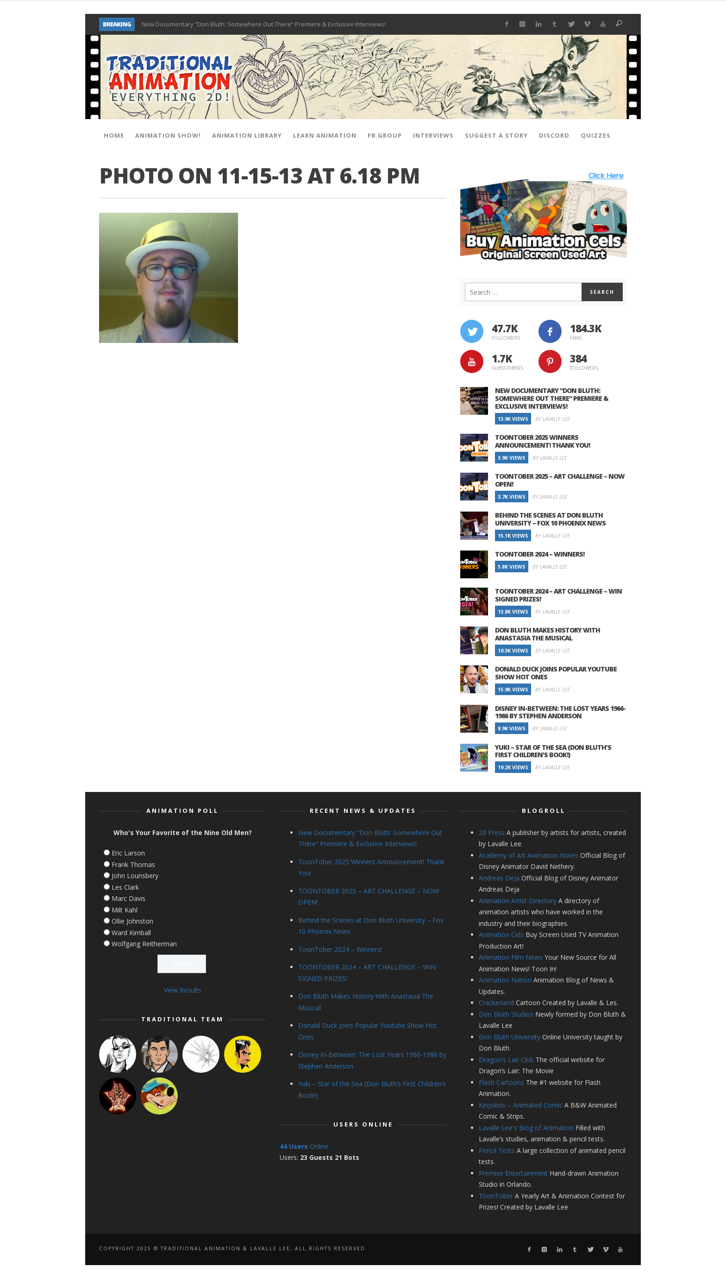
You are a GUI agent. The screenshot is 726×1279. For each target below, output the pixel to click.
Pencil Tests (497, 1150)
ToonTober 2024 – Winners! (539, 554)
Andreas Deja (499, 878)
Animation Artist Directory (518, 900)
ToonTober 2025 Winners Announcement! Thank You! (542, 441)
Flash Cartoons (501, 1082)
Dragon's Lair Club (506, 1059)
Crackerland (496, 1002)
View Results (182, 990)
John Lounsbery (135, 875)
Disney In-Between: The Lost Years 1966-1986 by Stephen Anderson (560, 712)
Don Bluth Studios (506, 1014)
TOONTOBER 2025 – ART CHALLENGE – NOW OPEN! (560, 480)
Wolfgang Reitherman (144, 943)
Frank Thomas (133, 864)
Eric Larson (128, 852)
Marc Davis (128, 898)
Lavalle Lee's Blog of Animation (526, 1127)
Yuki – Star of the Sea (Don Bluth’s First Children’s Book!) (553, 751)
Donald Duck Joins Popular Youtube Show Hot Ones (556, 673)
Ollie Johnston (132, 921)
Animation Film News (511, 957)
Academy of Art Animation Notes (528, 855)
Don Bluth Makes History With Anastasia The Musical (547, 634)
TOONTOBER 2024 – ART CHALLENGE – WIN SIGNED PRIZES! (558, 595)
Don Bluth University (509, 1036)
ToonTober (496, 1195)
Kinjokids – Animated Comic (521, 1105)
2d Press (492, 832)
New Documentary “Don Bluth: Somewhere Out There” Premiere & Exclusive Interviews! (264, 24)
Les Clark (125, 887)
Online (304, 1146)
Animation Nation (505, 979)
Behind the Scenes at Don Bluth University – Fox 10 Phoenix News (550, 519)
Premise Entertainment (513, 1173)
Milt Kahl (125, 909)
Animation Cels (501, 934)
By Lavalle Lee (552, 418)
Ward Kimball (131, 932)
